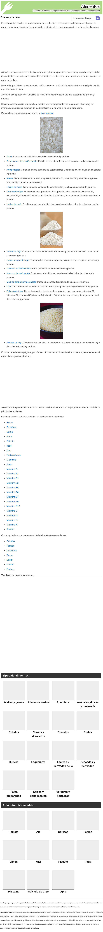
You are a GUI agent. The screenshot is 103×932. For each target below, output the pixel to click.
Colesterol (12, 550)
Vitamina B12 (13, 506)
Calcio (10, 432)
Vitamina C (12, 511)
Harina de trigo (14, 251)
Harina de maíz (14, 204)
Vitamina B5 (12, 487)
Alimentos (90, 6)
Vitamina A (12, 469)
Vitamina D (12, 515)
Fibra (9, 436)
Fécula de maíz (14, 187)
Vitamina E (12, 520)
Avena (10, 178)
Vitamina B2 (12, 478)
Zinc (9, 450)
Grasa (10, 555)
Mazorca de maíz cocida (19, 268)
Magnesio (11, 460)
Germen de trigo (15, 191)
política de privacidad (23, 928)
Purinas (10, 569)
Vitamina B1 (12, 473)
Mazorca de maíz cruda (18, 273)
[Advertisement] (51, 49)
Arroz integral (13, 170)
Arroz (9, 156)
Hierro (10, 422)
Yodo (9, 446)
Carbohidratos (13, 455)
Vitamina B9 (12, 501)
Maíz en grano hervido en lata (21, 282)
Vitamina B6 (12, 492)
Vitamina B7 (12, 497)
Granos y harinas (10, 17)
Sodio (9, 464)
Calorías (11, 541)
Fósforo (10, 529)
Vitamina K (12, 524)
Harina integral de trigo (18, 260)
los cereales (47, 113)
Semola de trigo (14, 342)
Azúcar (10, 564)
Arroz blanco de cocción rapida (22, 161)
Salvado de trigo (15, 291)
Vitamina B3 (12, 483)
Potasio (10, 441)
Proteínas (11, 427)
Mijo (9, 286)
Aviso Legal (35, 928)
